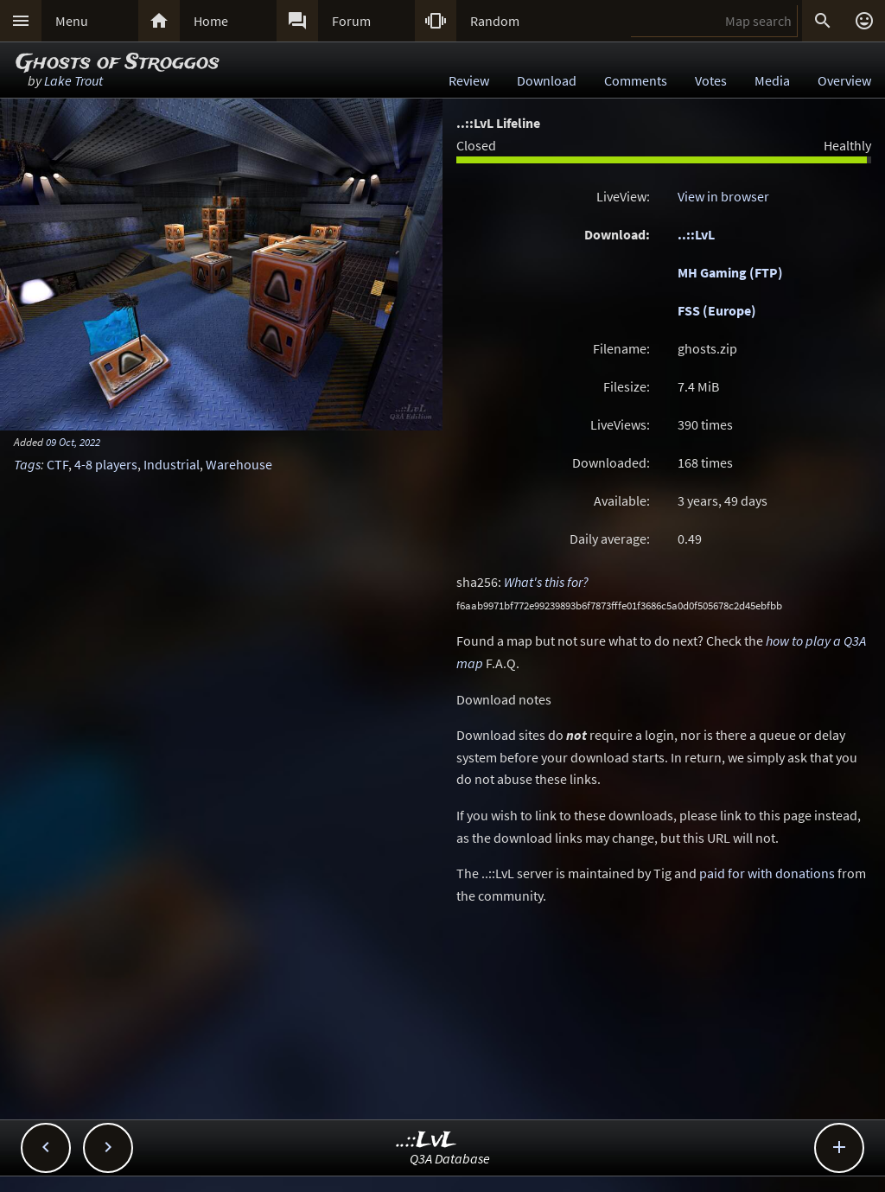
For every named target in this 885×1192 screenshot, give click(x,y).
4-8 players (105, 464)
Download (546, 80)
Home (211, 20)
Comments (635, 80)
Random (494, 20)
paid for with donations (767, 873)
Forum (351, 20)
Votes (711, 80)
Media (772, 80)
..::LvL (696, 234)
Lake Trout (73, 80)
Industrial (171, 464)
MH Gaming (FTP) (730, 272)
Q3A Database (450, 1158)
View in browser (723, 196)
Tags (27, 464)
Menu (71, 20)
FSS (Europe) (717, 310)
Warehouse (239, 464)
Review (469, 80)
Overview (844, 80)
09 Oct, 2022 (73, 442)
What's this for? (546, 581)
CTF (57, 464)
